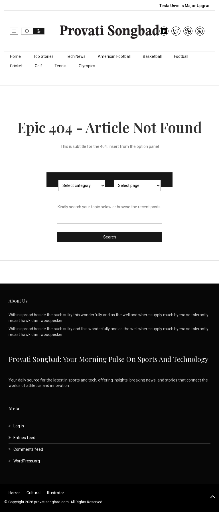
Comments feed (28, 449)
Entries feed (24, 437)
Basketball (152, 56)
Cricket (16, 66)
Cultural (33, 493)
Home (15, 56)
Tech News (76, 56)
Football (181, 56)
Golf (38, 66)
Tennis (60, 66)
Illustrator (55, 493)
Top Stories (43, 56)
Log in (18, 426)
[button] (14, 31)
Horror (14, 493)
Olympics (87, 66)
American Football (114, 56)
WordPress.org (26, 461)
